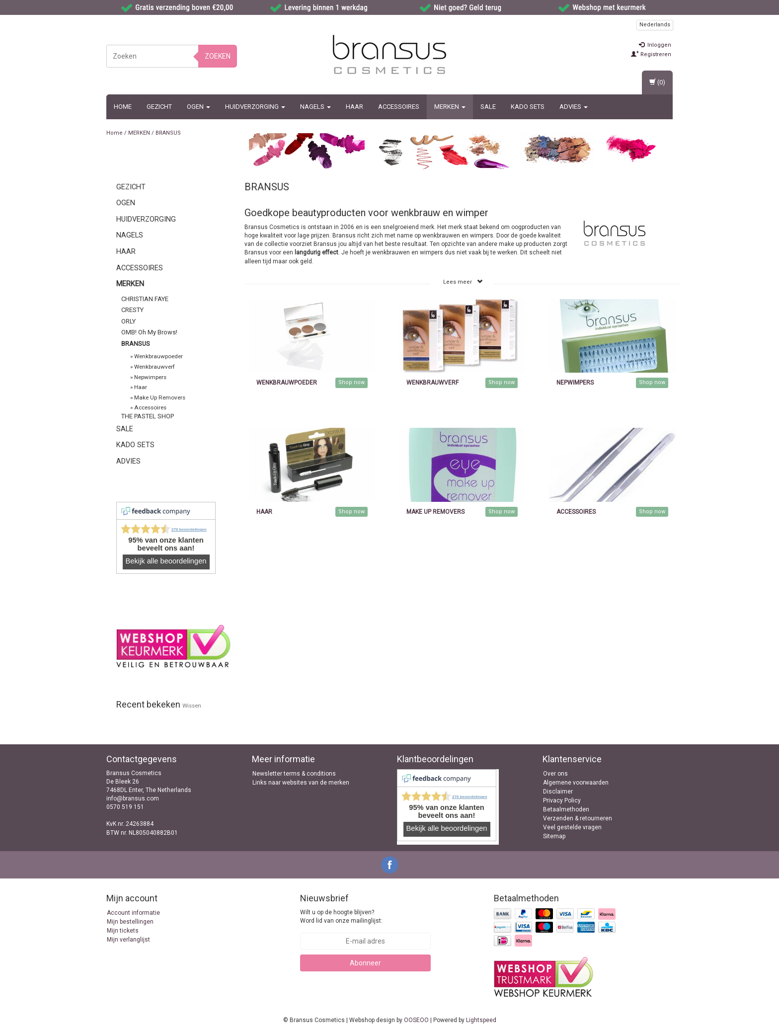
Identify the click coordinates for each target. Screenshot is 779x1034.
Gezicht (159, 106)
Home (123, 106)
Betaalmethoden (566, 809)
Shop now (351, 382)
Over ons (555, 773)
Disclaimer (558, 791)
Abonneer (365, 963)
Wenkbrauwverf (154, 366)
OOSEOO (416, 1020)
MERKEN (450, 106)
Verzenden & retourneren (577, 818)
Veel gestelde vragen (572, 827)
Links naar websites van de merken (300, 782)
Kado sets (528, 106)
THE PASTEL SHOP (147, 416)
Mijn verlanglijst (128, 939)
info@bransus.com (132, 798)
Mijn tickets (123, 930)
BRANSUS (168, 133)
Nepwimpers (150, 377)
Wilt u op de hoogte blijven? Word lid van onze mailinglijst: (341, 916)
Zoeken (218, 56)
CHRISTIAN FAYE (144, 299)
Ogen (198, 106)
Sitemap (554, 836)
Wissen (191, 705)
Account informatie (133, 912)
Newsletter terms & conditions (294, 773)
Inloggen (655, 45)
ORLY (128, 321)
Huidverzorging (255, 106)
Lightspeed (481, 1020)
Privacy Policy (562, 800)
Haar (354, 106)
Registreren (651, 54)
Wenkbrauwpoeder (158, 356)
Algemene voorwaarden (576, 782)
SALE (488, 106)
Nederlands (654, 24)
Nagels (315, 106)
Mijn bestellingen (130, 921)
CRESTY (132, 310)
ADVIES (573, 106)
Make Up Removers (159, 397)
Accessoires (398, 106)
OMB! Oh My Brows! (149, 332)
